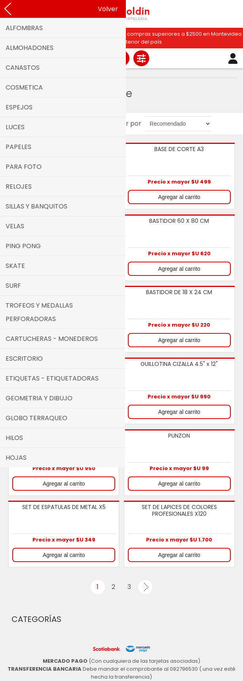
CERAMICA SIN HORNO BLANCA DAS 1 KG (64, 368)
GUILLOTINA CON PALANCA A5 (64, 436)
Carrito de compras (121, 58)
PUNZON (179, 436)
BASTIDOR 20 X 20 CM (63, 221)
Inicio (28, 72)
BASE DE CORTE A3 (179, 149)
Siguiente (145, 587)
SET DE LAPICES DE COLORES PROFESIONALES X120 (179, 511)
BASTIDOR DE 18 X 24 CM (179, 292)
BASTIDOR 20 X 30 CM (63, 292)
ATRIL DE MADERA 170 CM (63, 149)
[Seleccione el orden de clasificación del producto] (178, 123)
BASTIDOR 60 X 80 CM (179, 221)
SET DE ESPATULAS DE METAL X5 (64, 507)
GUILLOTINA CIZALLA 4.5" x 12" (179, 364)
